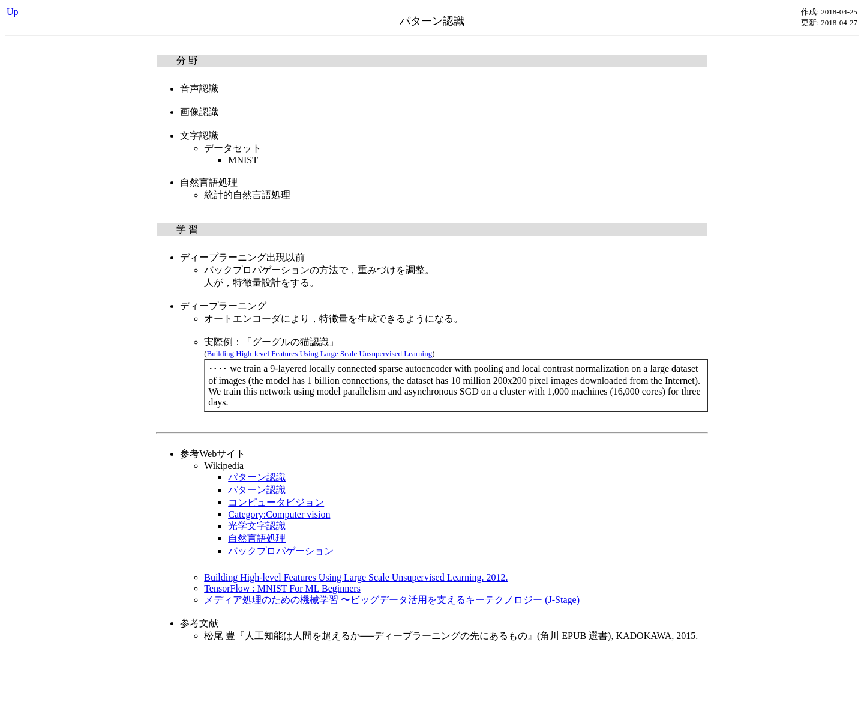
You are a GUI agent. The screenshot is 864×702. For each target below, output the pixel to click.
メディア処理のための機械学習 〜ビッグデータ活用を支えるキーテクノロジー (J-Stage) (392, 600)
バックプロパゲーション (281, 551)
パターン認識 (257, 477)
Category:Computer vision (279, 514)
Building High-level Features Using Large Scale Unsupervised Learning (320, 353)
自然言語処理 (257, 538)
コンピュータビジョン (276, 502)
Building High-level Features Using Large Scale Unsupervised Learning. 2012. (356, 577)
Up (13, 12)
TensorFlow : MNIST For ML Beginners (282, 588)
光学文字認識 (257, 526)
